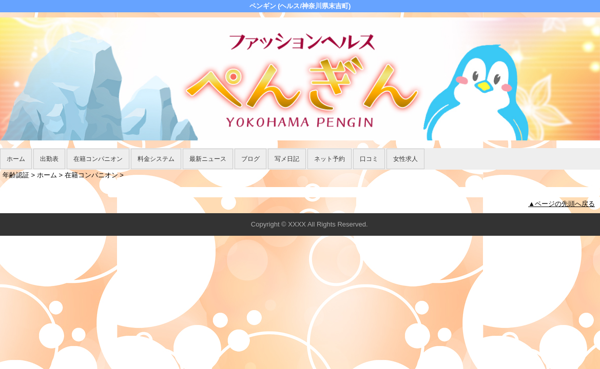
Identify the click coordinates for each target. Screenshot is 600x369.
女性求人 (405, 158)
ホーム (16, 158)
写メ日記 (287, 158)
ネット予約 (329, 158)
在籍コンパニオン (98, 158)
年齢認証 (16, 175)
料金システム (156, 158)
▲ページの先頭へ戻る (561, 204)
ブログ (250, 158)
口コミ (369, 158)
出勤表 (49, 158)
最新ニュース (207, 158)
